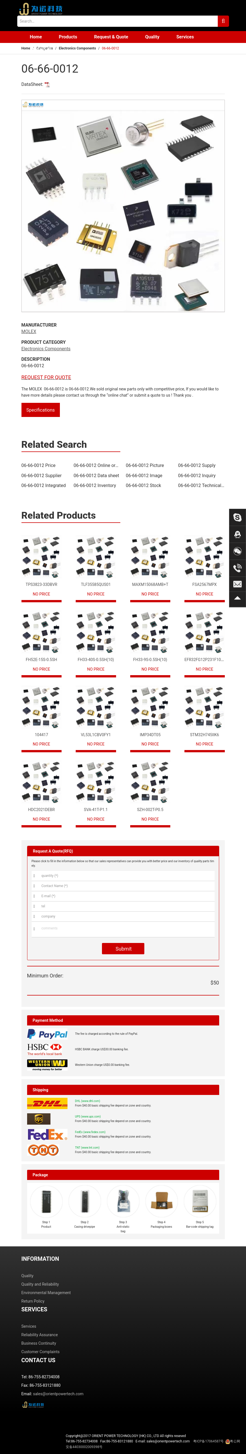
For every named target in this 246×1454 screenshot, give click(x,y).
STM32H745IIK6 (204, 735)
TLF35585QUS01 (96, 584)
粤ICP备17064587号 (208, 1441)
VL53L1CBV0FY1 (96, 735)
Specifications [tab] (40, 410)
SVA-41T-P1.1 (96, 809)
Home (36, 37)
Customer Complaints (40, 1351)
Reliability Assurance (39, 1335)
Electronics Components (77, 48)
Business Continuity (38, 1343)
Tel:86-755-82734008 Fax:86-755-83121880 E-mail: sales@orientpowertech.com (153, 1444)
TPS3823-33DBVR (41, 584)
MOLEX (28, 331)
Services (185, 37)
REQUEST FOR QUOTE (46, 377)
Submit (123, 949)
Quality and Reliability (40, 1284)
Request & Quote (111, 37)
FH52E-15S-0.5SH (41, 659)
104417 (41, 735)
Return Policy (33, 1301)
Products (68, 37)
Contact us (41, 48)
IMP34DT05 (150, 735)
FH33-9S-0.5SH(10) (150, 659)
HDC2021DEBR (41, 809)
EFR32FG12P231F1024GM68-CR (213, 659)
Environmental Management (46, 1292)
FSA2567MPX (204, 584)
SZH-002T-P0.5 (150, 809)
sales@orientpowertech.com (58, 1394)
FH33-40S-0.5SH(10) (96, 659)
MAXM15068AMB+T (150, 584)
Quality (152, 37)
